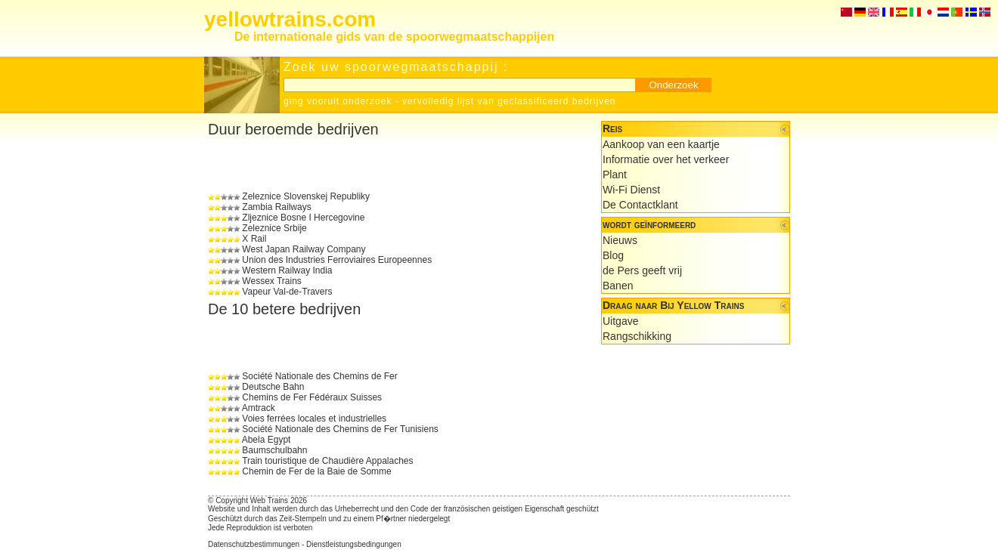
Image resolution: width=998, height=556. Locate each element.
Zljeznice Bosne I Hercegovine (303, 217)
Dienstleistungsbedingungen (353, 544)
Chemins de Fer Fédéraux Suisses (312, 397)
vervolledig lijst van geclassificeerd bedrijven (508, 101)
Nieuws (620, 240)
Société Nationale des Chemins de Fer (319, 376)
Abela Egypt (266, 439)
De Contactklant (640, 205)
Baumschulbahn (274, 450)
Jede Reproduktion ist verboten (260, 528)
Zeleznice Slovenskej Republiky (306, 196)
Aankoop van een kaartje (661, 144)
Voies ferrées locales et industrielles (314, 418)
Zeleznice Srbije (274, 228)
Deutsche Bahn (273, 386)
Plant (615, 174)
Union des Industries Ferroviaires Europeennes (337, 260)
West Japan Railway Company (303, 249)
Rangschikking (637, 336)
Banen (618, 286)
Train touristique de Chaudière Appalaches (327, 461)
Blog (613, 255)
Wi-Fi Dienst (631, 190)
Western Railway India (287, 270)
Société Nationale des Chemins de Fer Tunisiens (340, 429)
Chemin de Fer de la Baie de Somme (316, 471)
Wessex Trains (271, 281)
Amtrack (258, 408)
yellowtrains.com (290, 19)
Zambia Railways (276, 207)
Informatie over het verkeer (666, 159)
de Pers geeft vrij (642, 270)
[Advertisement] (385, 164)
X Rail (254, 238)
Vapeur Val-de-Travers (287, 291)
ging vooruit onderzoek (338, 101)
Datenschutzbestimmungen (253, 544)
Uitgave (620, 321)
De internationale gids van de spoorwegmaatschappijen (394, 36)
